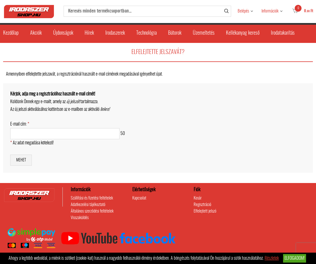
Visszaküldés (80, 218)
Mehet (21, 160)
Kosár (198, 198)
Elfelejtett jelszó (205, 211)
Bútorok (174, 33)
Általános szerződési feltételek (92, 211)
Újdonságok (63, 33)
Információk (270, 11)
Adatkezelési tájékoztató (88, 205)
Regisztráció (202, 205)
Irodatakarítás (283, 33)
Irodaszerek (115, 33)
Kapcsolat (139, 198)
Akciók (36, 33)
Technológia (146, 33)
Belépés (243, 11)
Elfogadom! (294, 258)
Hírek (89, 33)
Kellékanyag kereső (243, 33)
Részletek (272, 258)
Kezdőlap (11, 33)
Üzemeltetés (204, 33)
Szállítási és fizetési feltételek (92, 198)
